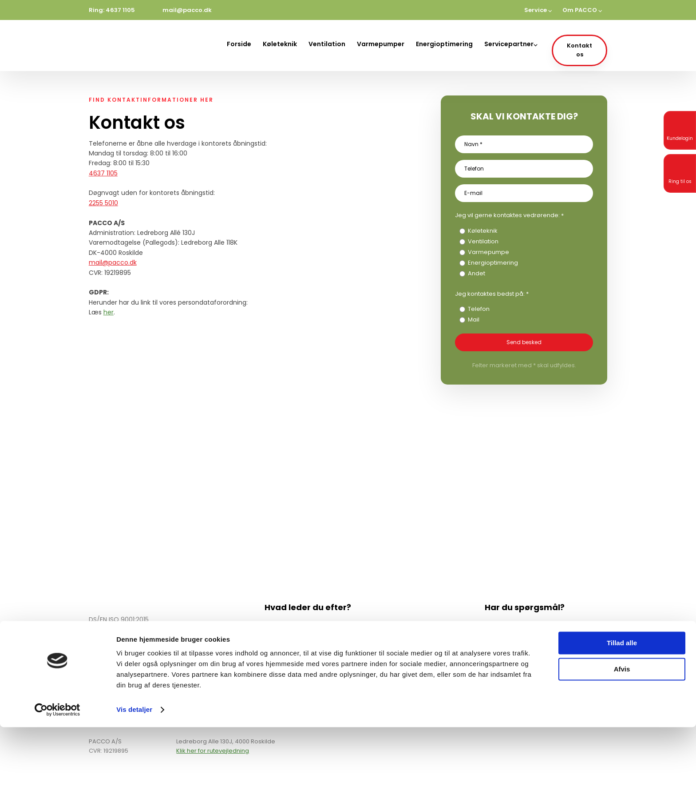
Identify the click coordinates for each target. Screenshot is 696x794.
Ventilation (326, 44)
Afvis (622, 735)
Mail (473, 319)
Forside (239, 44)
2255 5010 (103, 202)
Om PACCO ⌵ (582, 10)
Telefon (479, 309)
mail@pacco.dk (113, 262)
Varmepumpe (488, 252)
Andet (476, 273)
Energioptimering (444, 44)
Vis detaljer (134, 776)
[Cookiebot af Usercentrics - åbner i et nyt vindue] (57, 776)
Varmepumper (380, 44)
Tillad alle (622, 710)
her (108, 312)
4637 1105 (103, 173)
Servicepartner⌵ (510, 44)
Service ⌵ (538, 10)
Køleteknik (280, 44)
